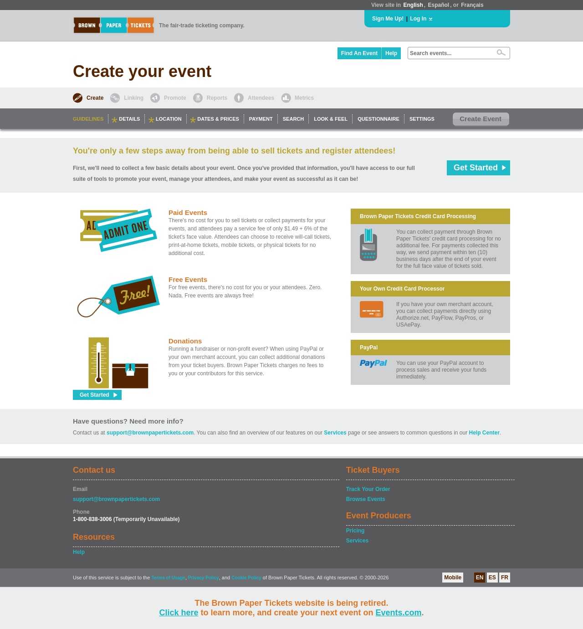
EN (480, 577)
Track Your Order (368, 489)
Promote (175, 98)
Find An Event (359, 53)
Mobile (452, 577)
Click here (178, 612)
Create (95, 98)
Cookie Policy (246, 577)
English (413, 5)
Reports (217, 98)
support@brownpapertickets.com (150, 433)
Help (391, 53)
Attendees (261, 98)
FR (504, 577)
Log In (418, 18)
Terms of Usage (168, 577)
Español (439, 5)
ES (492, 577)
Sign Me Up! (388, 18)
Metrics (304, 98)
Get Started (476, 167)
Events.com (399, 612)
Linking (133, 98)
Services (335, 433)
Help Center (484, 433)
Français (472, 5)
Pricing (355, 530)
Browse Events (365, 499)
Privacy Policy (203, 577)
